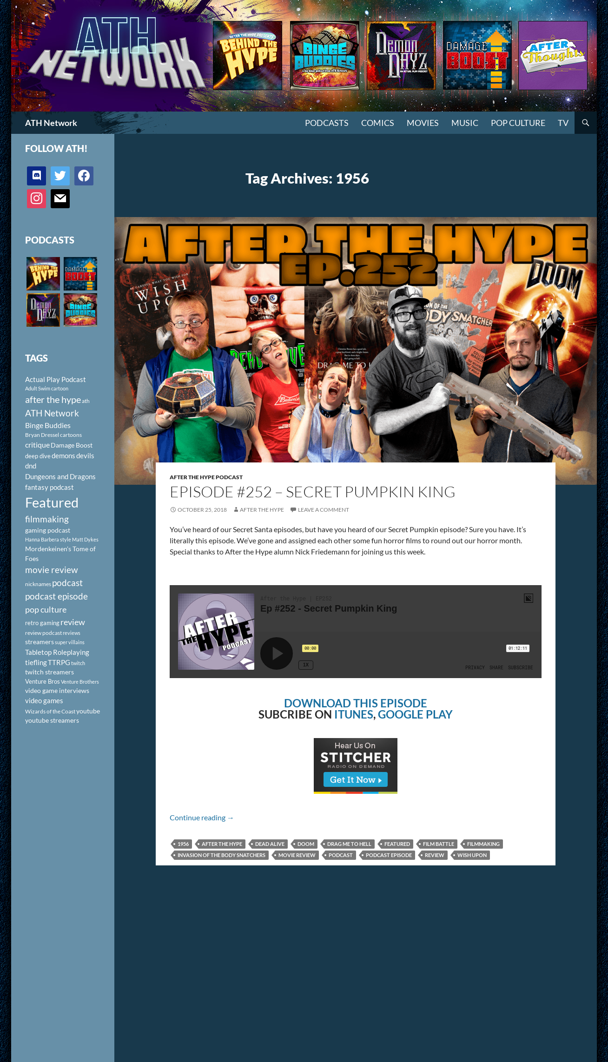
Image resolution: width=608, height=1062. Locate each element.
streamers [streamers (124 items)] (39, 642)
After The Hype (262, 509)
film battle (438, 844)
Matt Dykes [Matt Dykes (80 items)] (85, 539)
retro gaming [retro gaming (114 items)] (42, 623)
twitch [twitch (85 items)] (78, 663)
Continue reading (202, 817)
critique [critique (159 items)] (37, 445)
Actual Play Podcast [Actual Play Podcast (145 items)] (55, 379)
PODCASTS (327, 123)
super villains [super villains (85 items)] (70, 642)
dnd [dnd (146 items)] (30, 466)
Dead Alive (269, 844)
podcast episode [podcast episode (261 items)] (56, 596)
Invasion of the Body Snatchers (221, 855)
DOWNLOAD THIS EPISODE (355, 703)
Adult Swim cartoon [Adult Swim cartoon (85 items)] (46, 388)
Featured (397, 844)
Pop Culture (518, 123)
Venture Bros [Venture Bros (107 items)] (42, 681)
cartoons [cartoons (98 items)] (71, 434)
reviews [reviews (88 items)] (71, 633)
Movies (423, 123)
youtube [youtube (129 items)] (88, 711)
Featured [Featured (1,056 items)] (52, 502)
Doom (305, 844)
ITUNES (353, 714)
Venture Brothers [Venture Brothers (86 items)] (80, 682)
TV (563, 123)
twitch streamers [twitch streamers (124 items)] (49, 672)
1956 (183, 844)
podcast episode (389, 855)
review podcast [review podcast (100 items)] (43, 632)
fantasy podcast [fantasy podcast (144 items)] (49, 487)
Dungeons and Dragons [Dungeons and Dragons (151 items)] (60, 476)
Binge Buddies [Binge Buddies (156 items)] (48, 425)
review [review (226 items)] (72, 622)
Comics (377, 123)
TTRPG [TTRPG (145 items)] (59, 662)
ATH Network (51, 123)
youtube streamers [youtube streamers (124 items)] (52, 720)
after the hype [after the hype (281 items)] (53, 399)
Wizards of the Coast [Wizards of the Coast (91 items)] (50, 711)
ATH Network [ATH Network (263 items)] (52, 413)
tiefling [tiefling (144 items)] (36, 662)
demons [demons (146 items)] (63, 455)
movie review (297, 855)
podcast (341, 855)
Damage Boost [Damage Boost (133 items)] (72, 445)
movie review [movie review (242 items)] (51, 570)
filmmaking (483, 844)
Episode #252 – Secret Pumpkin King (313, 491)
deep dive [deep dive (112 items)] (38, 456)
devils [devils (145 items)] (85, 455)
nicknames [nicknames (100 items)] (38, 583)
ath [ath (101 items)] (86, 400)
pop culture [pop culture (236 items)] (45, 609)
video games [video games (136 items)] (44, 701)
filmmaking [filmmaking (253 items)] (47, 519)
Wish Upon (472, 855)
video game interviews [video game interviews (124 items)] (57, 690)
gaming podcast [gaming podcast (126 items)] (47, 530)
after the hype (222, 844)
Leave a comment (323, 509)
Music (464, 123)
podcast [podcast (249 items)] (67, 582)
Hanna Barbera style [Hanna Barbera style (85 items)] (48, 539)
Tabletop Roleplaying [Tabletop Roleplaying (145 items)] (57, 652)
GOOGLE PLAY (415, 714)
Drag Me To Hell (349, 844)
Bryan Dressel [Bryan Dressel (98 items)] (42, 434)
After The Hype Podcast (206, 477)
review (434, 855)
